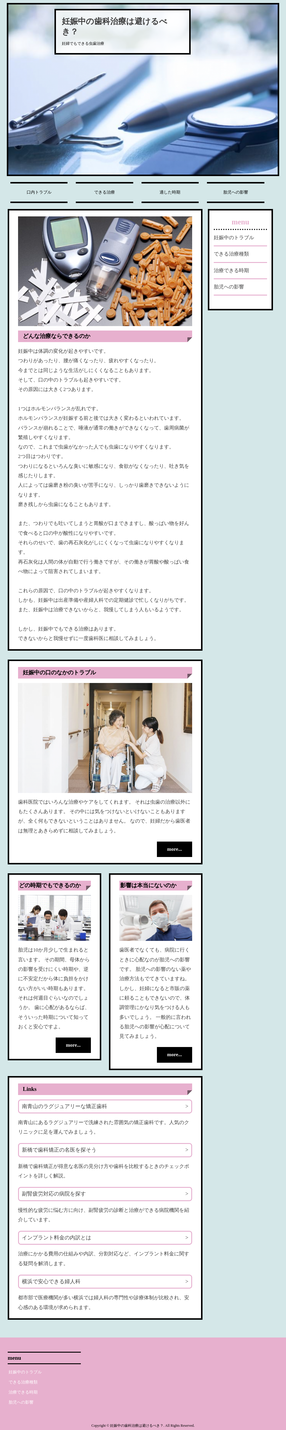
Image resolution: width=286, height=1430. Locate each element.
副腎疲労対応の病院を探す (54, 1194)
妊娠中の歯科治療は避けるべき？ (114, 26)
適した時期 (170, 192)
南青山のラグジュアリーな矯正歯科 (64, 1106)
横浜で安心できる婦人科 (51, 1281)
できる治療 (104, 192)
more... (174, 849)
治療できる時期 (231, 270)
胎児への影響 (235, 192)
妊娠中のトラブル (234, 237)
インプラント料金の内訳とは (56, 1238)
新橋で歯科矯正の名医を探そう (59, 1150)
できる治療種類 (231, 254)
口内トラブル (39, 192)
